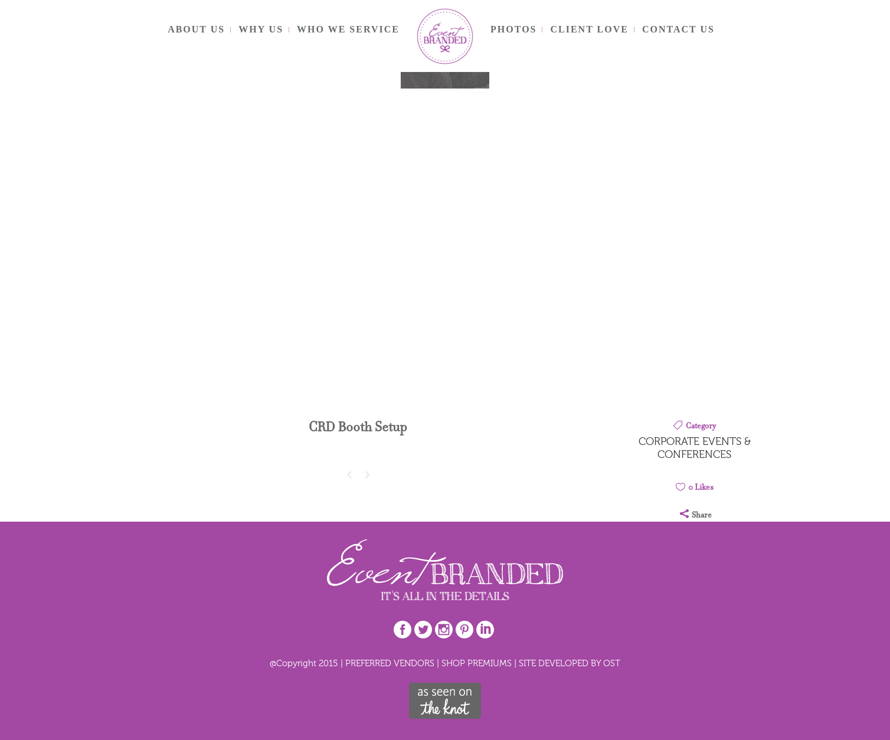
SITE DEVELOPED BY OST (569, 663)
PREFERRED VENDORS (389, 663)
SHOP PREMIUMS (476, 663)
